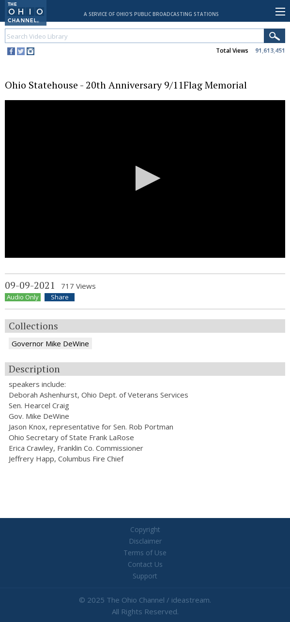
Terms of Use (145, 552)
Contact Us (145, 564)
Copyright (145, 529)
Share (60, 297)
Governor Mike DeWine (50, 343)
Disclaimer (145, 541)
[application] (145, 179)
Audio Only (23, 297)
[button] (145, 178)
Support (145, 575)
